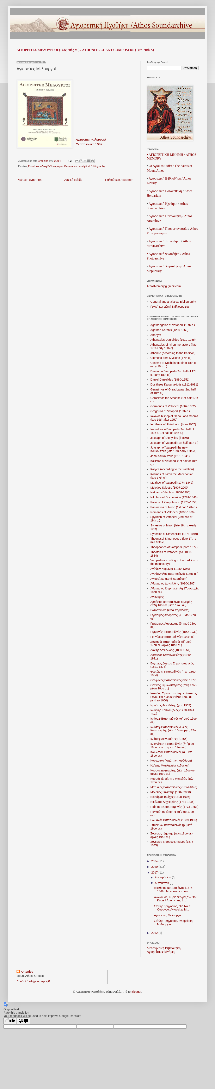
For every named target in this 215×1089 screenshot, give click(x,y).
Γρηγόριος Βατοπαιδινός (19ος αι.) (172, 636)
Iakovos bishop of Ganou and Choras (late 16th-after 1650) (174, 417)
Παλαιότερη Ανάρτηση (119, 179)
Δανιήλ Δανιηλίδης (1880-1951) (170, 650)
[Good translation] (10, 1021)
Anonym (155, 335)
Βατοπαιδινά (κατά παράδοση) (169, 610)
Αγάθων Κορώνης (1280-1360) (170, 568)
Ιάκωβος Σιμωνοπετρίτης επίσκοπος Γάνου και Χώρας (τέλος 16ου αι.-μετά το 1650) (173, 697)
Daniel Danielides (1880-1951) (170, 379)
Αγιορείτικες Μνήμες (161, 951)
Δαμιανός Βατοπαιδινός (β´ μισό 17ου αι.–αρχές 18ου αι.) (170, 643)
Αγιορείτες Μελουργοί (168, 915)
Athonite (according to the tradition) (173, 353)
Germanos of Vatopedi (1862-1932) (173, 406)
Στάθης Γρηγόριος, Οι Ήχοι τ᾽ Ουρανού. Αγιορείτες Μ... (172, 908)
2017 (155, 872)
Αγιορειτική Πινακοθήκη (165, 216)
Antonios (27, 971)
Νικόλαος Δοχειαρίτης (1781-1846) (172, 801)
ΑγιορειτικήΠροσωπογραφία (168, 228)
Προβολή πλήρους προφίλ (33, 981)
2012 (155, 932)
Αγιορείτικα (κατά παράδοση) (169, 578)
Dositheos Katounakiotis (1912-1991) (174, 384)
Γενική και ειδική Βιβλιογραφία (45, 166)
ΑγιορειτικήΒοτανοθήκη (165, 191)
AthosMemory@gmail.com (164, 286)
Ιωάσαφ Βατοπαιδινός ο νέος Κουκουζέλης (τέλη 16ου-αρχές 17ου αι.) (173, 730)
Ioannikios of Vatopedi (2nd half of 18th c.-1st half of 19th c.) (172, 431)
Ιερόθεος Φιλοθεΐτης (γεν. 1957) (170, 705)
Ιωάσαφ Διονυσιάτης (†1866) (169, 738)
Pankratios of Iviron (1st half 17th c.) (173, 507)
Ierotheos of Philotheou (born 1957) (173, 424)
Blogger (136, 991)
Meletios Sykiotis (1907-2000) (169, 487)
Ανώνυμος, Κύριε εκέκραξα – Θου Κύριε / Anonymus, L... (175, 898)
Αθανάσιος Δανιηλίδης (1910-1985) (173, 583)
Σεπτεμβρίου (163, 877)
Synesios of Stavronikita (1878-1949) (174, 534)
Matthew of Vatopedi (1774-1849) (171, 482)
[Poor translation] (23, 1021)
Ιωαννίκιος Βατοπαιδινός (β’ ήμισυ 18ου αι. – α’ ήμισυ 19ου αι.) (172, 745)
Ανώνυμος (157, 597)
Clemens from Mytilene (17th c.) (170, 357)
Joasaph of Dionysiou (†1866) (169, 437)
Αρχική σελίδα (73, 179)
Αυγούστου (162, 883)
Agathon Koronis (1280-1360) (169, 330)
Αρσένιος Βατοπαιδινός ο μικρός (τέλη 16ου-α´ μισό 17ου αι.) (171, 603)
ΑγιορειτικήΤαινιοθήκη (164, 241)
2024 (155, 861)
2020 (155, 866)
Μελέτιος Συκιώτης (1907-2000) (170, 792)
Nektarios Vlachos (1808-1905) (170, 492)
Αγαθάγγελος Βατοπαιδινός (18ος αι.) (174, 573)
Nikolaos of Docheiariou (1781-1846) (174, 497)
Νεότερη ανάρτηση (30, 179)
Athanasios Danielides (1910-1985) (173, 339)
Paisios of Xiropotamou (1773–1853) (173, 502)
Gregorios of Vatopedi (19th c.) (170, 411)
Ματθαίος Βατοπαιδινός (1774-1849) (173, 787)
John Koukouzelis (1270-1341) (170, 456)
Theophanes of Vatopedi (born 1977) (174, 547)
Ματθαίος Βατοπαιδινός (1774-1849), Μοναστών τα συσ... (174, 889)
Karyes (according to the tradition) (172, 469)
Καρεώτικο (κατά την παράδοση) (171, 760)
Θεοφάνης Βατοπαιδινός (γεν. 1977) (173, 680)
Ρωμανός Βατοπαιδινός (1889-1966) (173, 820)
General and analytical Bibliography (84, 166)
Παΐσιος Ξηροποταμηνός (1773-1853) (174, 806)
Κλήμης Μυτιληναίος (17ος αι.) (169, 765)
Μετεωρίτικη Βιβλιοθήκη (164, 948)
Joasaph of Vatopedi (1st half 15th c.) (174, 442)
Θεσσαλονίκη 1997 (89, 144)
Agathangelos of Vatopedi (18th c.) (172, 325)
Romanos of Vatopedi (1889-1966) (172, 512)
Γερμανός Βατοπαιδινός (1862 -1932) (173, 631)
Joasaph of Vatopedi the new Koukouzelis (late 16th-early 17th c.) (173, 449)
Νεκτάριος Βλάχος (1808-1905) (170, 797)
